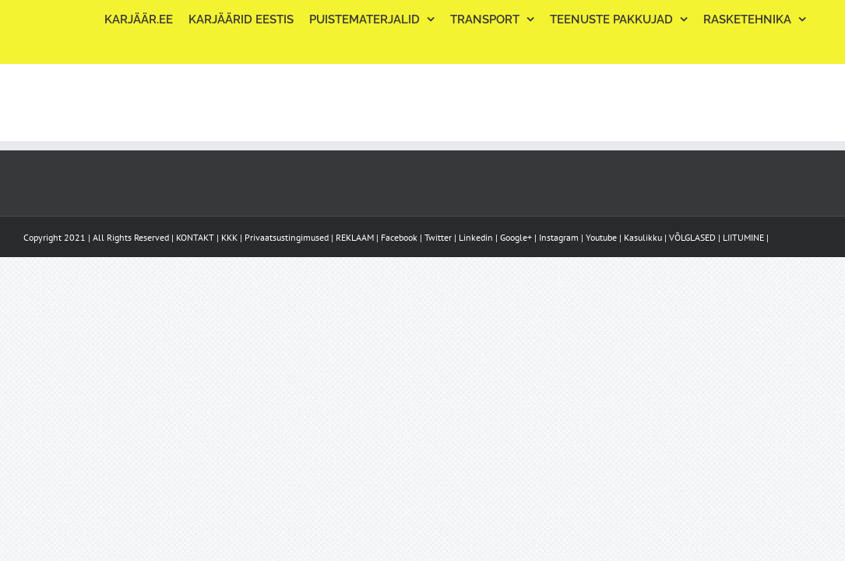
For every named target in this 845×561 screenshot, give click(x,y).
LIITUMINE (743, 237)
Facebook (399, 237)
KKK (229, 237)
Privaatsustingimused (287, 237)
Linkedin (476, 237)
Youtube (601, 237)
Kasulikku (643, 237)
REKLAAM (355, 237)
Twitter (438, 237)
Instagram (559, 237)
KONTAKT (195, 237)
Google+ (516, 237)
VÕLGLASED (692, 237)
